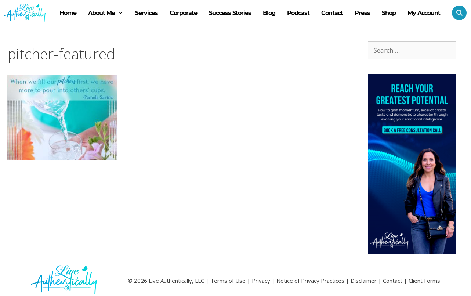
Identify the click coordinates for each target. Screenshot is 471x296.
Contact (332, 13)
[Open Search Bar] (456, 13)
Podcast (298, 13)
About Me (108, 13)
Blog (269, 13)
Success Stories (230, 13)
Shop (389, 13)
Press (362, 13)
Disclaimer (364, 280)
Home (67, 13)
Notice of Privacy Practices (310, 280)
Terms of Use (228, 280)
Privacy (261, 280)
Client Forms (424, 280)
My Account (423, 13)
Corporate (183, 13)
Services (146, 13)
